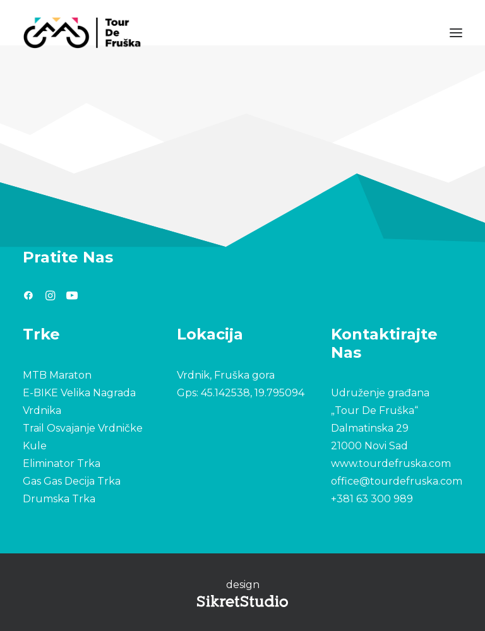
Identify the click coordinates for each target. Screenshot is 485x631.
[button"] (28, 297)
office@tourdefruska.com (396, 481)
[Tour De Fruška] (82, 33)
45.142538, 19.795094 (252, 393)
